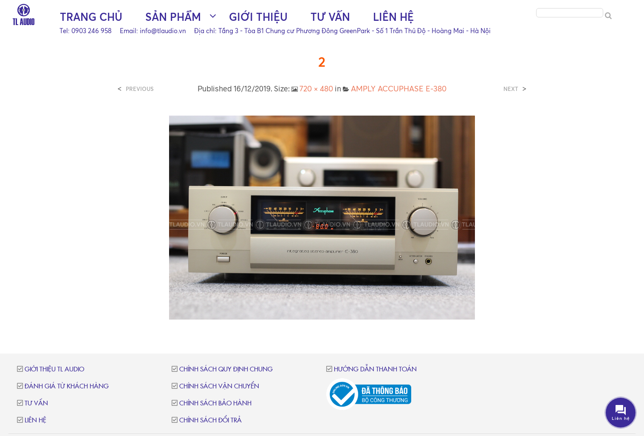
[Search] (608, 16)
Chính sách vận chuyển (219, 386)
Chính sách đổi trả (210, 420)
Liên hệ (393, 17)
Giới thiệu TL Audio (54, 369)
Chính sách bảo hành (215, 403)
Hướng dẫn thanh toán (375, 369)
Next (510, 89)
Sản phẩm (173, 17)
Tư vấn (330, 17)
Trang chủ (91, 17)
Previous (140, 89)
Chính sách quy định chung (226, 369)
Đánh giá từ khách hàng (67, 386)
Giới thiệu (258, 17)
